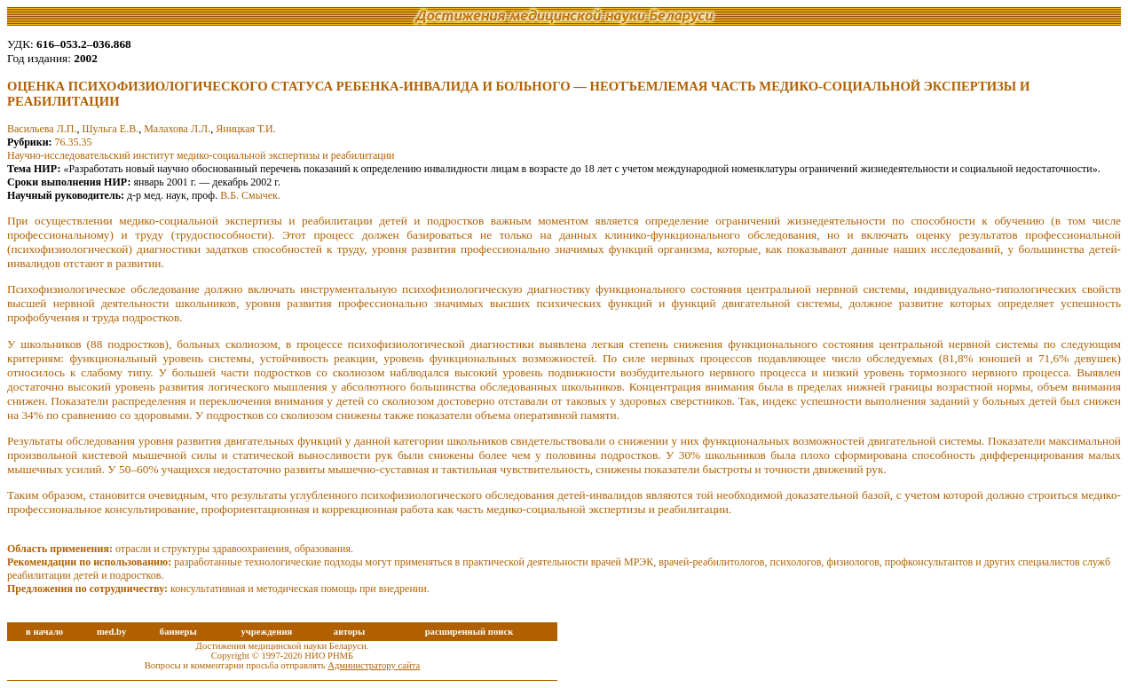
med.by (111, 632)
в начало (44, 632)
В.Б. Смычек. (250, 195)
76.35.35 (73, 142)
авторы (350, 632)
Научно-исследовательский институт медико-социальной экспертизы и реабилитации (201, 155)
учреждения (266, 632)
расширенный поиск (469, 632)
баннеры (178, 632)
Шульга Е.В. (111, 129)
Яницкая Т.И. (246, 129)
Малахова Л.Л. (177, 129)
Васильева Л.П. (42, 129)
